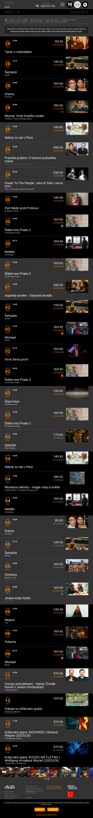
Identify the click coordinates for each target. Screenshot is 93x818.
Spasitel (10, 445)
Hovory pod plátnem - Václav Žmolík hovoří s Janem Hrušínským (30, 685)
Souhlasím (53, 809)
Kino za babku (22, 20)
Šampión (11, 72)
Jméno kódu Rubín (18, 598)
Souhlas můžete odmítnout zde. (46, 814)
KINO (7, 7)
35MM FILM (49, 22)
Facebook (49, 786)
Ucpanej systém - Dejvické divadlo (28, 295)
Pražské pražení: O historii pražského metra (30, 159)
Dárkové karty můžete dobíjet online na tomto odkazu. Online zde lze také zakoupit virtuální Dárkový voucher (46, 31)
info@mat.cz (30, 791)
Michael (10, 337)
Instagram (57, 786)
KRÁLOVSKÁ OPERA (37, 20)
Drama (9, 94)
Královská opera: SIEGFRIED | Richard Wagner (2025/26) (31, 734)
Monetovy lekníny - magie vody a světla (32, 487)
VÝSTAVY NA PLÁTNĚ (12, 22)
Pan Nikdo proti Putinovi (22, 208)
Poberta (10, 642)
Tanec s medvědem (18, 52)
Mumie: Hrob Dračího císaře (24, 116)
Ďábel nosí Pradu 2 (18, 230)
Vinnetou (11, 575)
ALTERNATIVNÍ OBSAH (68, 20)
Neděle (10, 252)
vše (6, 20)
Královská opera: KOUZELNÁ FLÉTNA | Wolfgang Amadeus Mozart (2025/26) (32, 759)
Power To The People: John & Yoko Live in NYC (34, 184)
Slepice (10, 620)
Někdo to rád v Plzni (19, 138)
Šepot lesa (12, 401)
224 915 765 (48, 6)
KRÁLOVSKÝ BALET (52, 20)
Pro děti (12, 20)
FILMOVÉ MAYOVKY (36, 22)
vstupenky (58, 45)
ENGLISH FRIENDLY (61, 22)
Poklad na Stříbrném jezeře (23, 709)
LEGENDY (24, 22)
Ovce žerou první (16, 359)
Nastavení (40, 809)
